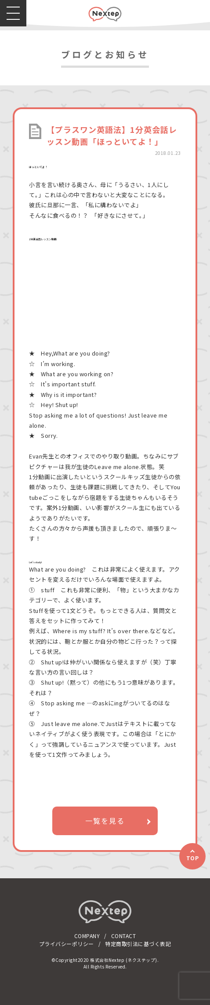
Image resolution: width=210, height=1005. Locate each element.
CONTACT (123, 935)
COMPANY (87, 935)
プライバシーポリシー (66, 943)
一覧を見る (105, 820)
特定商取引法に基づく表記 (138, 943)
